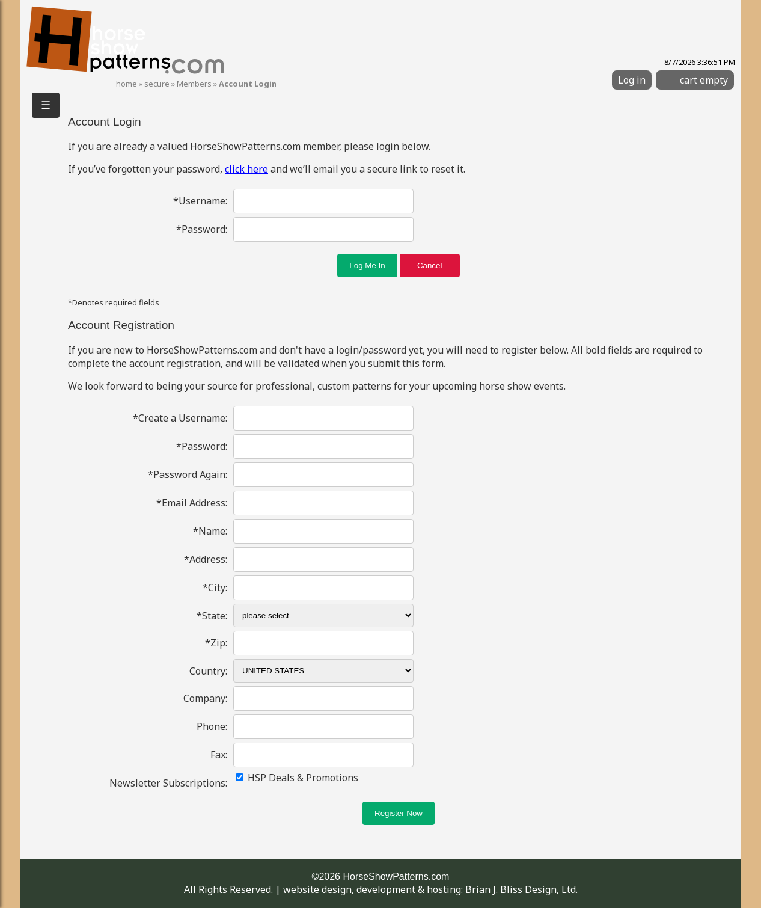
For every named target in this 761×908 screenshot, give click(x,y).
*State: (212, 615)
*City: (215, 587)
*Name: (210, 531)
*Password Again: (187, 474)
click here (246, 169)
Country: (208, 671)
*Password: (201, 229)
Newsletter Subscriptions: (168, 783)
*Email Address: (191, 502)
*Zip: (216, 642)
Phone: (212, 726)
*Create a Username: (180, 418)
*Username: (200, 200)
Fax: (218, 754)
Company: (205, 698)
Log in (632, 80)
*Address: (205, 559)
